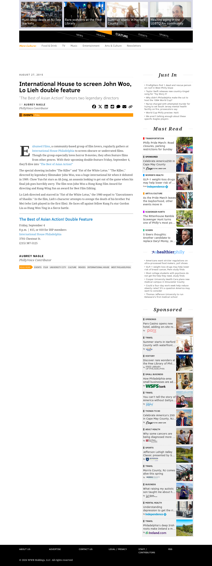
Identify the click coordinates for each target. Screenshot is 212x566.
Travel (149, 337)
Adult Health (152, 429)
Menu (24, 36)
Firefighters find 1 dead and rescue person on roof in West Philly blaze (167, 86)
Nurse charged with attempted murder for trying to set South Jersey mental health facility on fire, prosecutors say (167, 106)
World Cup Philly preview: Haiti (162, 112)
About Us (24, 549)
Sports (163, 35)
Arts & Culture (113, 45)
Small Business (154, 374)
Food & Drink (49, 45)
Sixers (149, 230)
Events (142, 35)
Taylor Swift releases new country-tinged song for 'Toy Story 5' (166, 92)
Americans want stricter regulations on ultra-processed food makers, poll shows (166, 262)
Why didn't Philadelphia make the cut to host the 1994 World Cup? (166, 99)
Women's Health (154, 175)
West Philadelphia (121, 267)
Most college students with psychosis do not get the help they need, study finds (166, 274)
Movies (81, 267)
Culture (122, 35)
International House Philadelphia (53, 150)
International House (98, 267)
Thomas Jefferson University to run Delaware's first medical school (163, 295)
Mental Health (153, 502)
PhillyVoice (42, 36)
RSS (170, 549)
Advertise (55, 549)
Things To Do (152, 410)
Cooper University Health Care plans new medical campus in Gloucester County (166, 280)
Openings (150, 319)
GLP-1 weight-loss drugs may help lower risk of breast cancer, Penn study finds (166, 268)
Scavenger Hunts (155, 211)
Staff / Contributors (146, 550)
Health (100, 35)
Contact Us (85, 549)
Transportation (154, 138)
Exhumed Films (41, 146)
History (150, 355)
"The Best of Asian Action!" (56, 164)
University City (58, 267)
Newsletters (134, 45)
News (79, 35)
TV (63, 45)
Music (74, 45)
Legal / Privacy (118, 549)
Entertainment (91, 45)
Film (37, 115)
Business (150, 484)
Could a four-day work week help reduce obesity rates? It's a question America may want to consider (167, 288)
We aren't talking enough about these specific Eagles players (165, 117)
